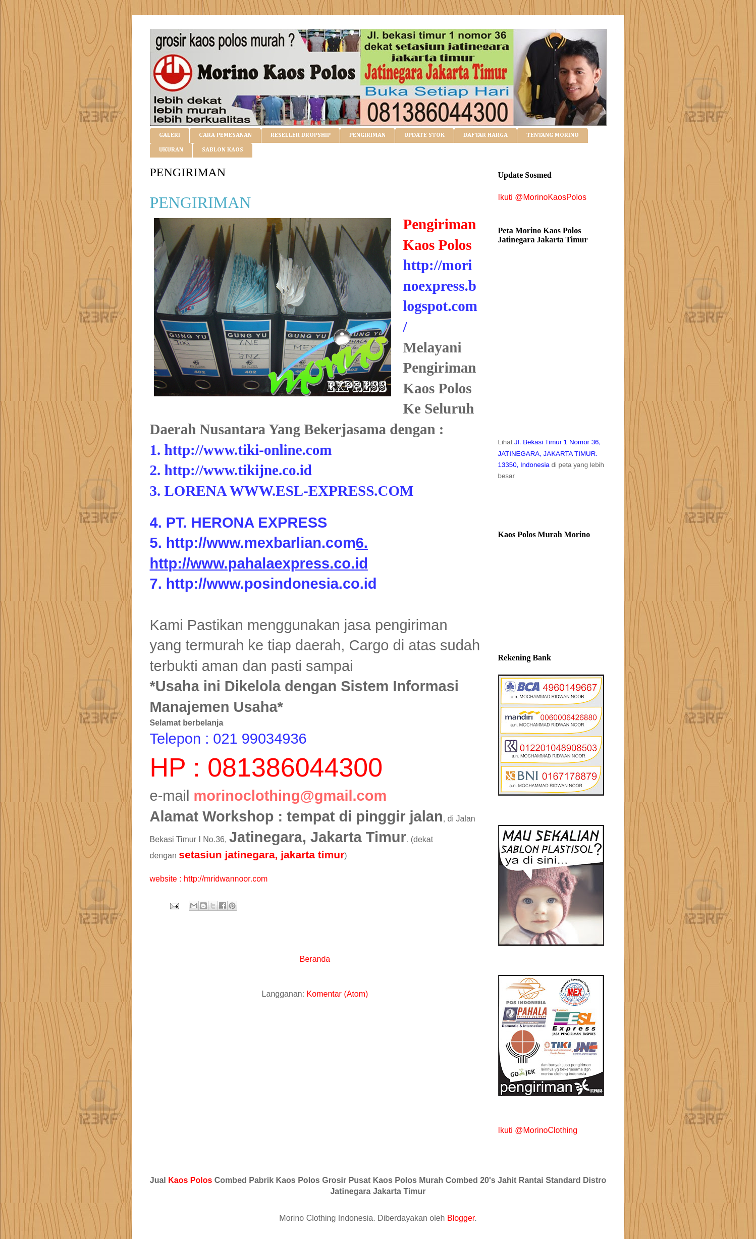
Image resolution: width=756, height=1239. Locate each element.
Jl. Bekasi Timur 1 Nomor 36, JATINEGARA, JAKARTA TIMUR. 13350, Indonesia (549, 453)
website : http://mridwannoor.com (209, 878)
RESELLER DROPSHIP (301, 135)
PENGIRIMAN (367, 135)
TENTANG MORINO (552, 135)
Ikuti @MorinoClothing (538, 1130)
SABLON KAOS (222, 150)
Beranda (315, 959)
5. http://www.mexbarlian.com (253, 543)
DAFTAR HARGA (485, 135)
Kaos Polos (190, 1180)
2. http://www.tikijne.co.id (231, 470)
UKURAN (171, 150)
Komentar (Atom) (337, 994)
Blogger (460, 1218)
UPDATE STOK (424, 135)
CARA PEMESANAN (225, 135)
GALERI (169, 135)
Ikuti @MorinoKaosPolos (542, 197)
